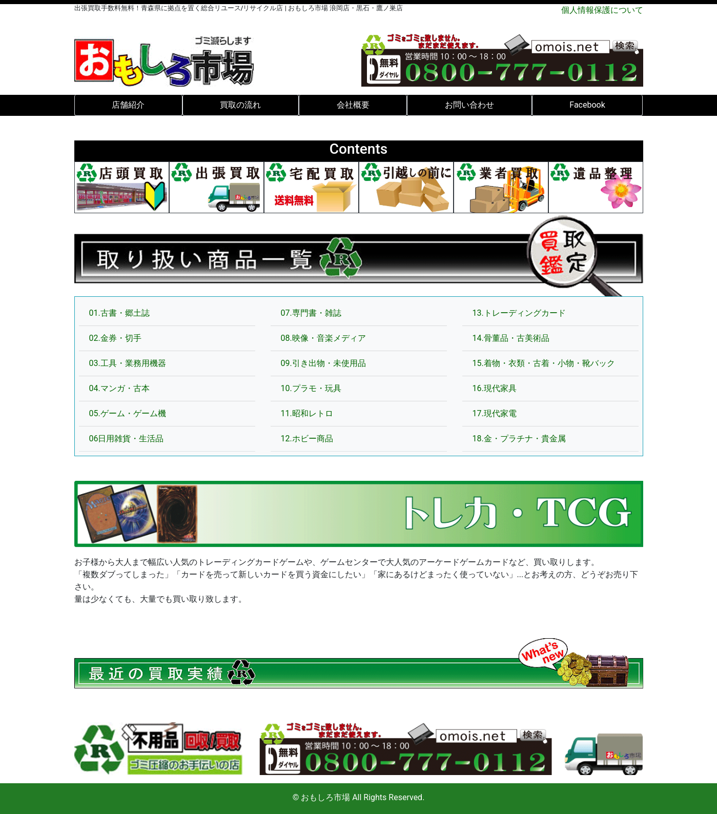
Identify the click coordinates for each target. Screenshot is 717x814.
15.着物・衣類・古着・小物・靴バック (544, 363)
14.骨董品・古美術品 (511, 338)
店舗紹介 (128, 105)
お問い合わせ (469, 105)
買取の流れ (240, 105)
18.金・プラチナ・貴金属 (519, 438)
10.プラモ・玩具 (311, 388)
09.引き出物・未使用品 (323, 363)
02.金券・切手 (115, 338)
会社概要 (353, 105)
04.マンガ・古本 (119, 388)
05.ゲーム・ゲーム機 (127, 413)
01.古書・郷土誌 (119, 313)
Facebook (587, 105)
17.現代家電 (495, 413)
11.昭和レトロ (307, 413)
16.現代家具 (495, 388)
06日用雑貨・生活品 (126, 438)
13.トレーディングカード (519, 313)
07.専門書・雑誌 (311, 313)
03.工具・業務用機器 (127, 363)
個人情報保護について (602, 10)
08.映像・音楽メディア (323, 338)
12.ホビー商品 (307, 438)
